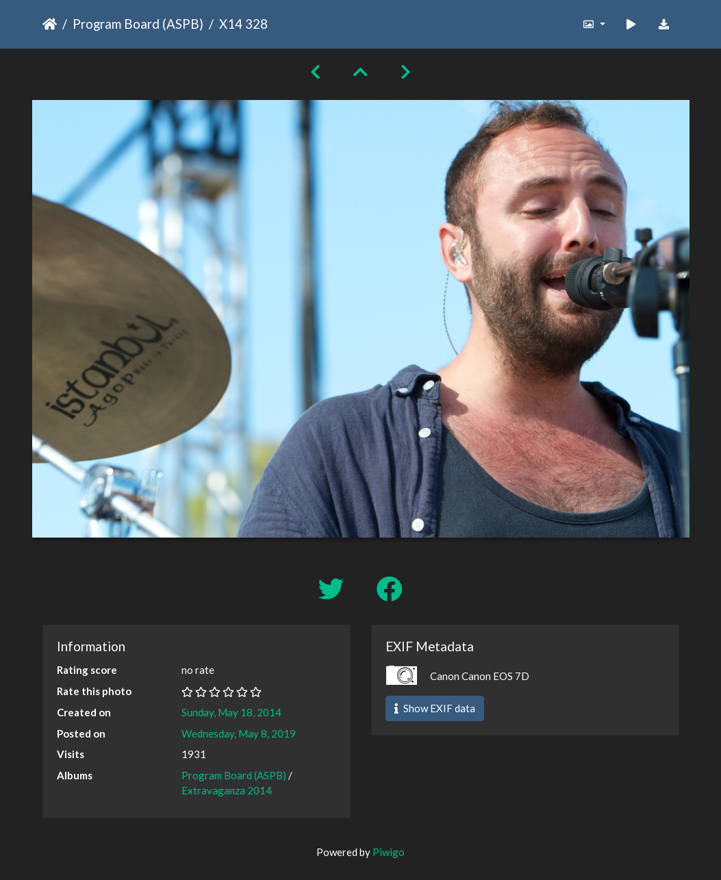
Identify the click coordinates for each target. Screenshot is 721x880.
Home (49, 24)
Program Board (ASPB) (138, 24)
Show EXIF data (434, 708)
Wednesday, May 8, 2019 (238, 733)
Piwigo (388, 852)
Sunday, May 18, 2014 (231, 712)
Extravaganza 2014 (226, 790)
